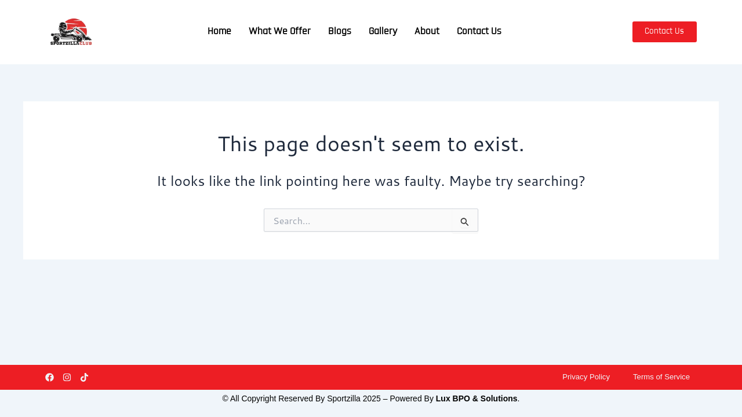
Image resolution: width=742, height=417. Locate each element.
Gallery (383, 31)
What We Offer (280, 31)
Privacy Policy (581, 376)
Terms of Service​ (660, 376)
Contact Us (479, 31)
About (426, 31)
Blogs (339, 31)
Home (219, 31)
